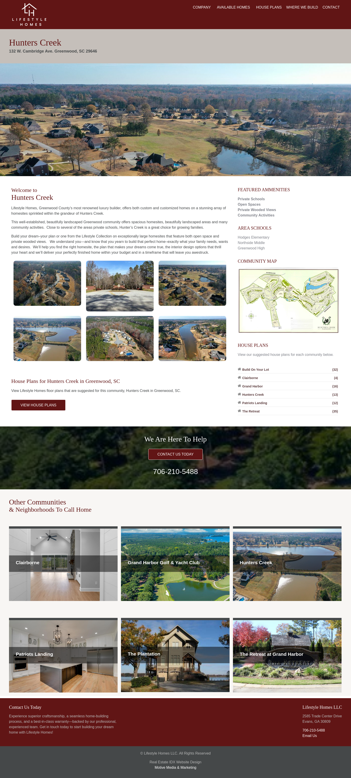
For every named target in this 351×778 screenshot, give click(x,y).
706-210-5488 (175, 471)
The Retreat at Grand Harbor (271, 654)
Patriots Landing (34, 654)
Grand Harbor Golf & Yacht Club (164, 562)
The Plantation (144, 653)
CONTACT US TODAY (175, 454)
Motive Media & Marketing (175, 767)
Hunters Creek (256, 562)
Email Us (309, 736)
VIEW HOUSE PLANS (38, 405)
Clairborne (27, 562)
